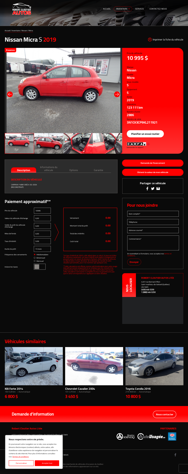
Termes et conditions (20, 456)
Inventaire (121, 9)
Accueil (107, 9)
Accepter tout (47, 463)
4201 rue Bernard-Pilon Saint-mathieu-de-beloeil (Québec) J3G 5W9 (155, 285)
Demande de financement (152, 163)
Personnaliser (21, 463)
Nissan (24, 30)
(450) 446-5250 (147, 290)
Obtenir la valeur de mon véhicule (153, 173)
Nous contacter (164, 415)
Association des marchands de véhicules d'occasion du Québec (78, 465)
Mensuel (39, 261)
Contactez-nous (158, 9)
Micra (31, 30)
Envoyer (134, 263)
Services (139, 9)
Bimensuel (39, 258)
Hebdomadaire (41, 255)
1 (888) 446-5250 (148, 293)
